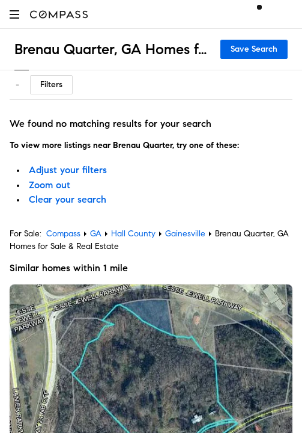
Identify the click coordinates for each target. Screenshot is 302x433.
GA (95, 234)
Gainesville (185, 234)
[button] (14, 14)
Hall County (133, 234)
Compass (63, 234)
